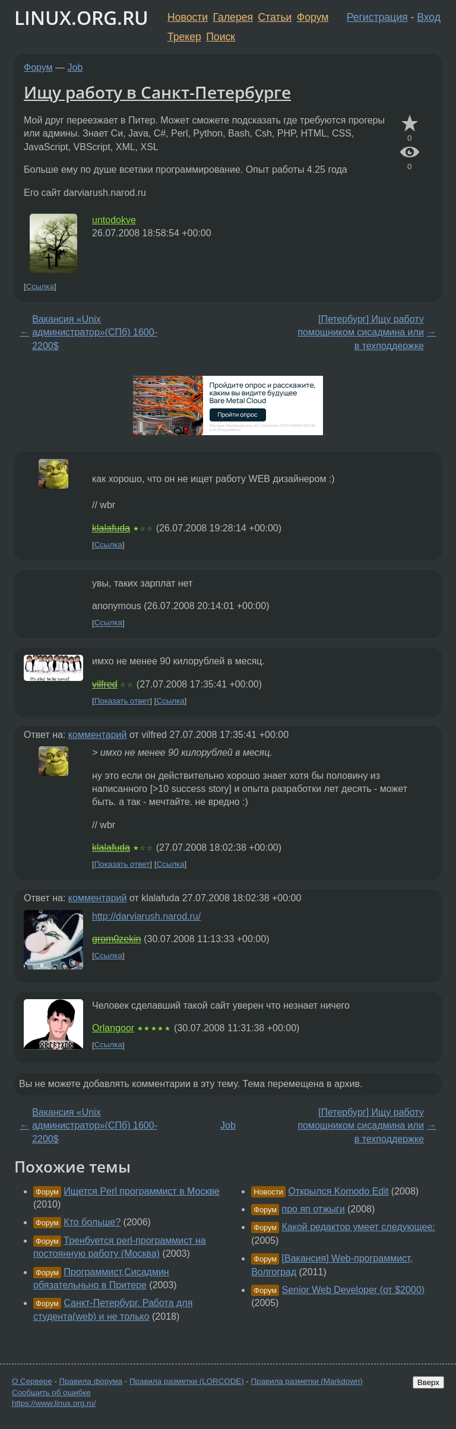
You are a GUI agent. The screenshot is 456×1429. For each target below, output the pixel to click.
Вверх (428, 1382)
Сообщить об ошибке (51, 1392)
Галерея (233, 17)
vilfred (105, 684)
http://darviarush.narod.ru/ (146, 916)
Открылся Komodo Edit (338, 1191)
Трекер (184, 37)
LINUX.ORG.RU (81, 17)
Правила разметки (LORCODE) (186, 1381)
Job (75, 67)
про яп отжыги (313, 1209)
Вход (429, 17)
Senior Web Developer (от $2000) (353, 1290)
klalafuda (111, 528)
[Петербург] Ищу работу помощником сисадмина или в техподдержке (360, 332)
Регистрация (377, 17)
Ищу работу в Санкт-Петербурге (157, 92)
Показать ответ (122, 700)
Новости (187, 17)
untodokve (114, 220)
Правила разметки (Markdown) (306, 1381)
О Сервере (32, 1381)
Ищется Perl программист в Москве (141, 1191)
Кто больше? (92, 1222)
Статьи (275, 17)
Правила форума (91, 1381)
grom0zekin (116, 939)
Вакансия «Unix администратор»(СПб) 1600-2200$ (94, 332)
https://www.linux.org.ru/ (54, 1403)
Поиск (220, 37)
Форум (312, 17)
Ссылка (40, 286)
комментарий (97, 735)
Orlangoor (113, 1028)
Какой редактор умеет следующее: (358, 1227)
